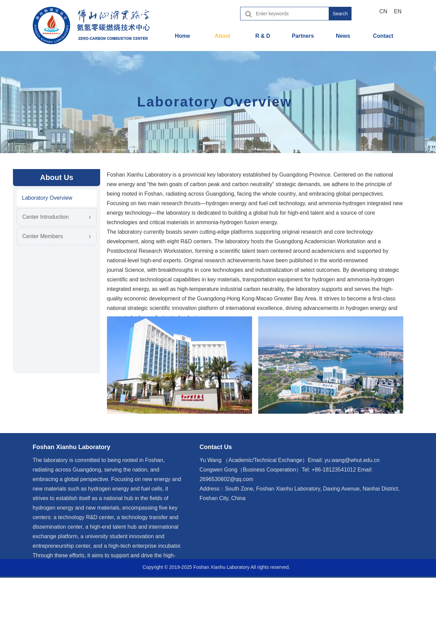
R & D (262, 36)
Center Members (42, 236)
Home (182, 36)
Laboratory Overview (47, 198)
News (343, 36)
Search (340, 13)
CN (383, 11)
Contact (383, 36)
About (222, 36)
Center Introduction (45, 217)
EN (398, 11)
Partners (303, 36)
